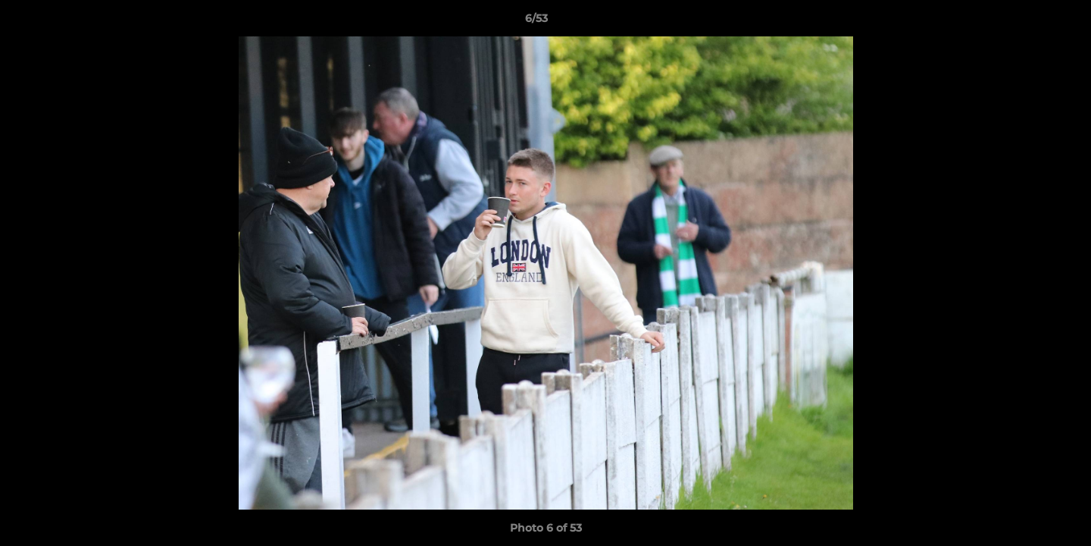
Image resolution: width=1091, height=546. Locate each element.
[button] (1027, 22)
